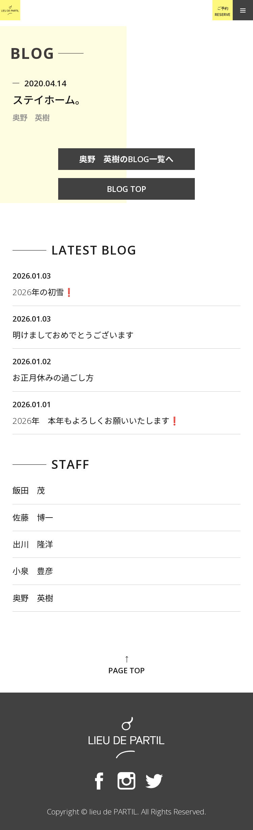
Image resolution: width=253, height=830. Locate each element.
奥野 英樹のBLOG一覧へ (126, 159)
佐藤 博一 (33, 517)
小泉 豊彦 (33, 570)
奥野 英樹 (33, 598)
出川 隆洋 (33, 544)
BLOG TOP (126, 188)
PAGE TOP (126, 665)
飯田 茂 (29, 490)
